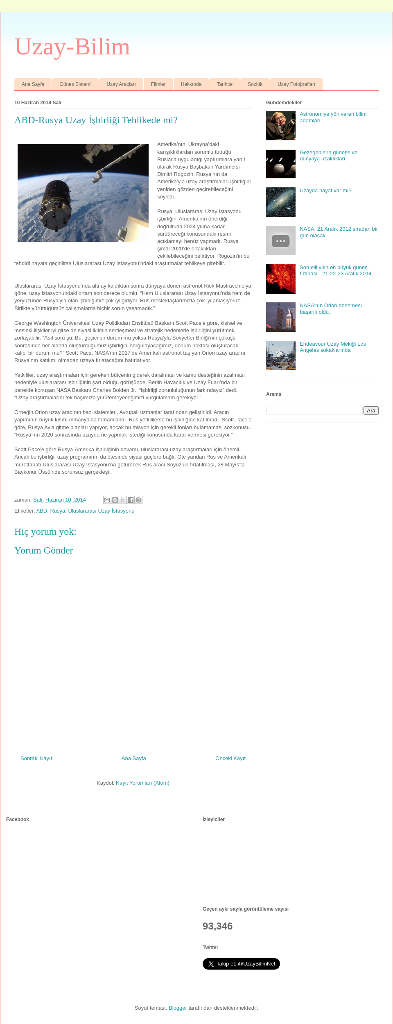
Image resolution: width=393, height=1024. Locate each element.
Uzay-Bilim (72, 46)
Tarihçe (225, 84)
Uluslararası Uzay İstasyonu (101, 511)
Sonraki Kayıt (36, 758)
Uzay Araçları (121, 84)
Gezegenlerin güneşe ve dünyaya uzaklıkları (328, 155)
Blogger (178, 1008)
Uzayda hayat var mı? (325, 190)
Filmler (158, 84)
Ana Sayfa (33, 84)
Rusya (57, 511)
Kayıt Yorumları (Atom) (142, 783)
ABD (41, 511)
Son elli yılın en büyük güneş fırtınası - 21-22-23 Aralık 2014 (336, 270)
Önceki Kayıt (230, 758)
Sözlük (255, 84)
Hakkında (191, 84)
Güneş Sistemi (75, 84)
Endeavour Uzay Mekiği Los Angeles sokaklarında (333, 347)
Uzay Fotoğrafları (296, 84)
